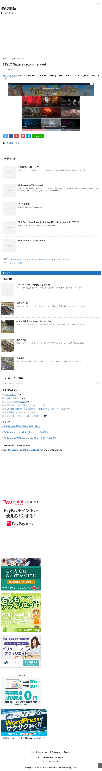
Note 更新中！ (25, 203)
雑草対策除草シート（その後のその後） (34, 321)
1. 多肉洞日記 (10, 395)
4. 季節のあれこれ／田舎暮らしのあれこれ (22, 405)
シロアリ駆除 (16, 263)
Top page (67, 752)
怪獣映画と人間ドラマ (28, 167)
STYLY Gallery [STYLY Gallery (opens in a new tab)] (10, 75)
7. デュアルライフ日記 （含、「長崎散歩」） (24, 416)
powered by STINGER (70, 768)
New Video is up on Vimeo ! (32, 240)
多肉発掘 (20, 358)
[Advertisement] (51, 35)
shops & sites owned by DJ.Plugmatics (46, 752)
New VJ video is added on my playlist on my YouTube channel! (40, 259)
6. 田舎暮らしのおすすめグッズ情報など (21, 412)
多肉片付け (21, 340)
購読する (7, 273)
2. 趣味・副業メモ (15, 143)
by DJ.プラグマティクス (51, 762)
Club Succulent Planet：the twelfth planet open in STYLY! (48, 222)
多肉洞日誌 (8, 8)
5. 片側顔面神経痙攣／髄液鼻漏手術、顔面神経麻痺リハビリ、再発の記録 (35, 409)
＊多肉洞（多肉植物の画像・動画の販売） (21, 426)
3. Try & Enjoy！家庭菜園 (16, 402)
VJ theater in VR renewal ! (31, 185)
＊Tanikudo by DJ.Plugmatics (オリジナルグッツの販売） (29, 438)
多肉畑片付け (22, 303)
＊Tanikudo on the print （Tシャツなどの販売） (25, 432)
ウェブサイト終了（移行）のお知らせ (33, 284)
